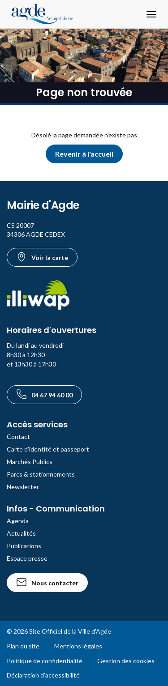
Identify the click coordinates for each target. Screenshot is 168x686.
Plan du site (23, 646)
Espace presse (27, 558)
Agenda (18, 520)
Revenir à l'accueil (84, 153)
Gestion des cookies (126, 661)
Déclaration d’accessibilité (43, 675)
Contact (18, 436)
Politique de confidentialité (44, 661)
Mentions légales (78, 646)
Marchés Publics (29, 461)
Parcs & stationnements (41, 474)
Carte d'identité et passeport (48, 449)
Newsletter (23, 486)
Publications (24, 546)
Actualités (21, 533)
